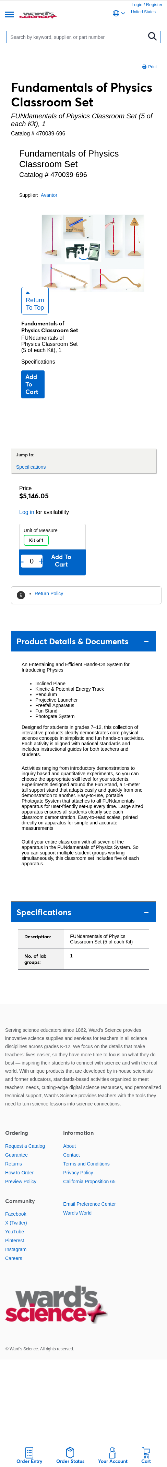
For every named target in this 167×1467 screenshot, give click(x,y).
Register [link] (154, 4)
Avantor (49, 195)
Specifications (38, 362)
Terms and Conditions (86, 1164)
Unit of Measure (41, 530)
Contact (71, 1155)
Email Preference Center (89, 1204)
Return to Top (35, 300)
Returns (13, 1164)
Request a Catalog (25, 1146)
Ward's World (77, 1213)
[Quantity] (32, 561)
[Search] (77, 37)
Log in (26, 512)
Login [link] (137, 4)
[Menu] (9, 15)
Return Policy (49, 593)
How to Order (19, 1172)
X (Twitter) (16, 1223)
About (69, 1146)
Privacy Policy (78, 1172)
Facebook (15, 1214)
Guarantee (16, 1155)
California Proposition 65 (89, 1181)
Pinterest (14, 1240)
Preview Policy (20, 1181)
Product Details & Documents (82, 641)
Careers (13, 1258)
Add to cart (31, 384)
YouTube (14, 1231)
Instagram (15, 1249)
